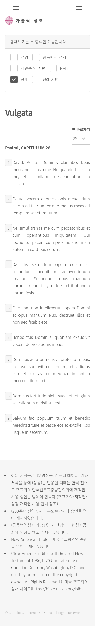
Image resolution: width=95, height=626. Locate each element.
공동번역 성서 (54, 57)
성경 (24, 57)
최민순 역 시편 (33, 68)
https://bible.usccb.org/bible (58, 589)
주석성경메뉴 (16, 8)
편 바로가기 (81, 129)
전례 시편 (50, 79)
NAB (64, 68)
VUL (24, 79)
